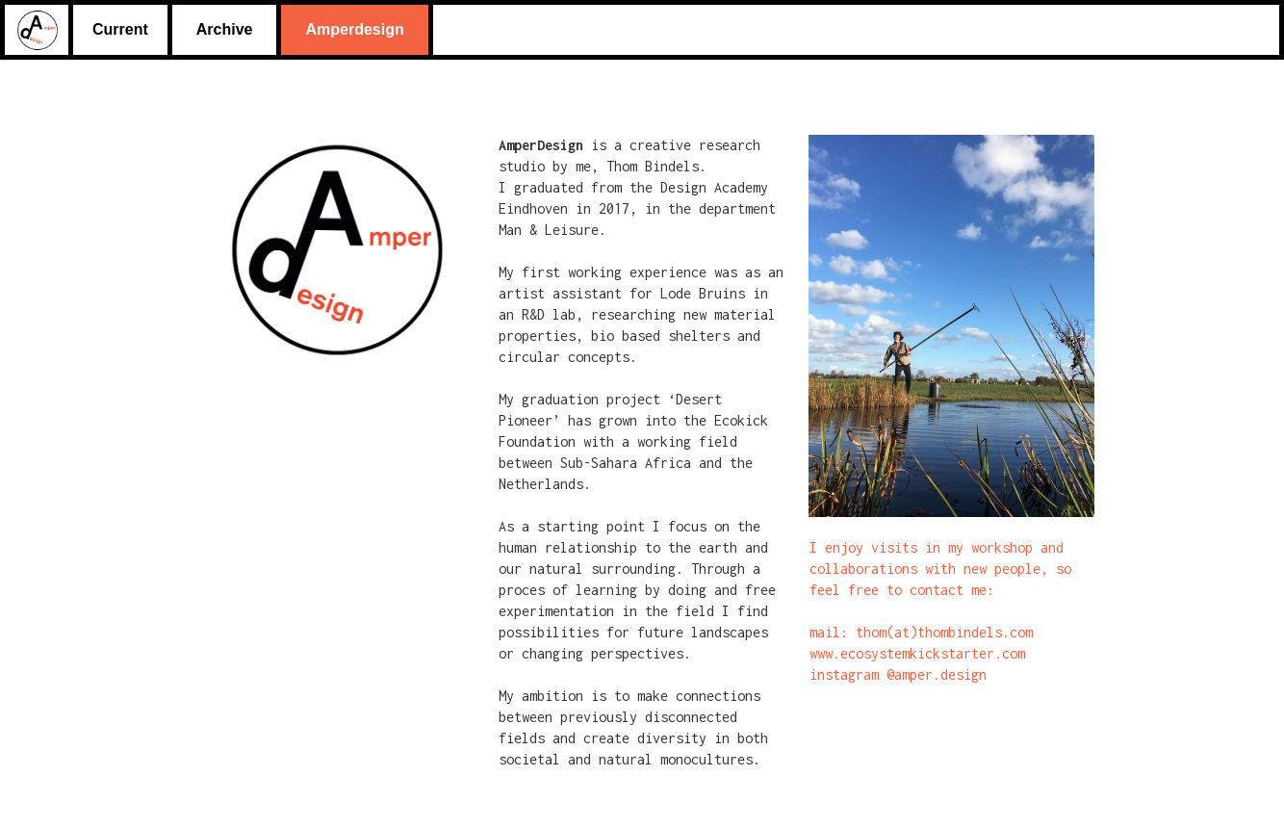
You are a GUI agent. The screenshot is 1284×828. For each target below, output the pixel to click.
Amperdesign (354, 29)
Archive (224, 29)
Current (120, 29)
